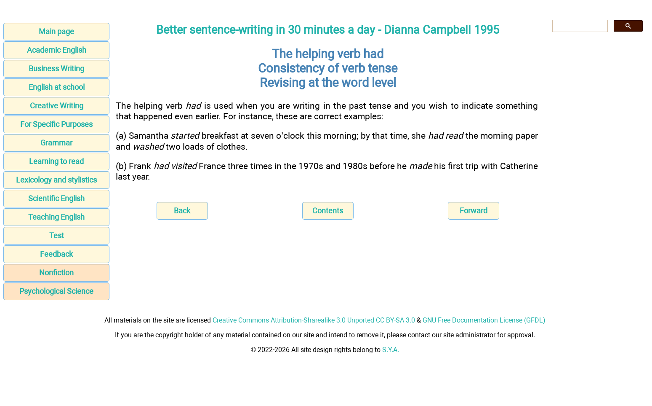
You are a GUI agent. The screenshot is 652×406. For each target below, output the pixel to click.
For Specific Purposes (56, 124)
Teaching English (56, 216)
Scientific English (56, 198)
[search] (579, 26)
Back (182, 210)
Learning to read (56, 161)
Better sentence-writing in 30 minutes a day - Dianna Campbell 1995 (327, 30)
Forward (473, 210)
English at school (57, 87)
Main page (56, 31)
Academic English (56, 50)
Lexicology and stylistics (56, 179)
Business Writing (56, 68)
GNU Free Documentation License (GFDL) (484, 320)
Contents (327, 210)
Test (56, 235)
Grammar (56, 142)
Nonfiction (56, 272)
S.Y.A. (390, 350)
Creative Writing (56, 105)
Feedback (56, 254)
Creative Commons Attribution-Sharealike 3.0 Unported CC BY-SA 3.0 (314, 320)
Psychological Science (56, 291)
